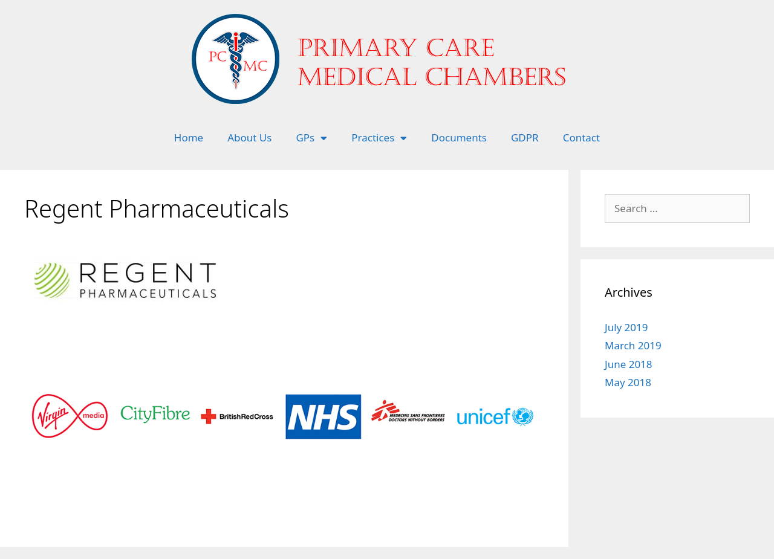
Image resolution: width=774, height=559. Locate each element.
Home (188, 137)
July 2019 (626, 327)
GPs (311, 138)
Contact (581, 137)
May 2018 (628, 382)
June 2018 (628, 364)
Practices (379, 138)
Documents (459, 137)
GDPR (525, 137)
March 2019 (633, 345)
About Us (249, 137)
